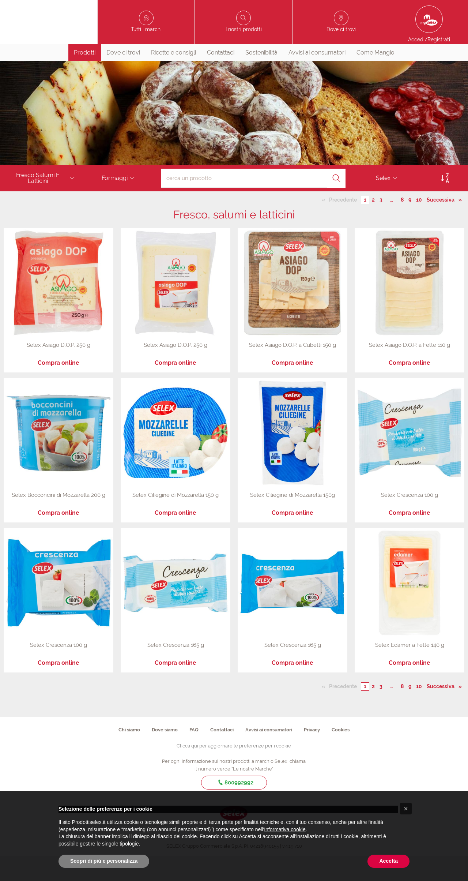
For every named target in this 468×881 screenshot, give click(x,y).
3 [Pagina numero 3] (381, 225)
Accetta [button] (388, 861)
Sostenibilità (261, 77)
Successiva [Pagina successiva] (442, 225)
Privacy (312, 755)
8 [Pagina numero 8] (402, 225)
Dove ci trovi (123, 77)
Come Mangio (375, 77)
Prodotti (84, 77)
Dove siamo (165, 755)
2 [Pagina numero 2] (373, 225)
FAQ (194, 755)
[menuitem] (84, 78)
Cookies (341, 755)
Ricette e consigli (173, 77)
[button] (406, 808)
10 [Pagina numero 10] (419, 225)
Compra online (58, 388)
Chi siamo (129, 755)
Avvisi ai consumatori (317, 77)
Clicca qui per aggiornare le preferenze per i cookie (234, 771)
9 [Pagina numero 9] (409, 225)
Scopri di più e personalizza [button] (103, 861)
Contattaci (220, 77)
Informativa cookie (285, 829)
